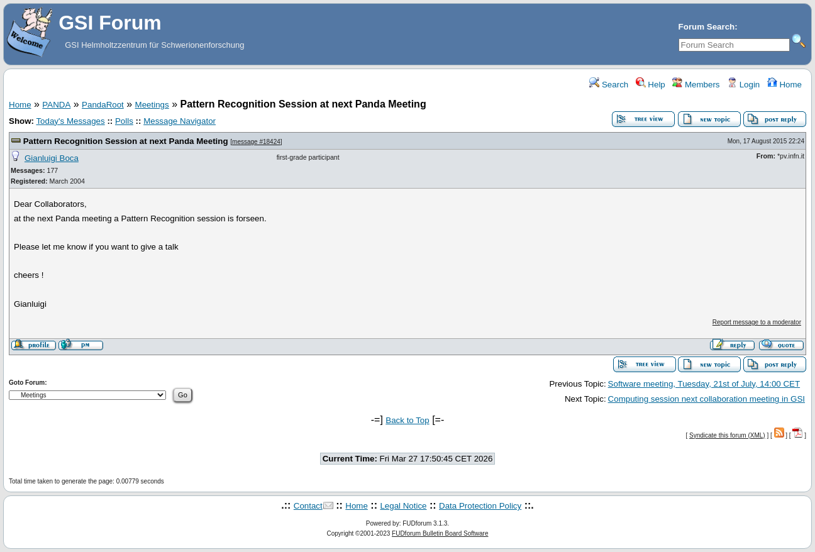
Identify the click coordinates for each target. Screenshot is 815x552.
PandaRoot (103, 104)
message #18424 (256, 141)
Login (743, 84)
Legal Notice (403, 506)
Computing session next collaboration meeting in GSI (706, 399)
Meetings (152, 104)
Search (608, 84)
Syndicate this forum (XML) (727, 435)
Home (784, 84)
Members (695, 84)
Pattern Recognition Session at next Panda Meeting (125, 141)
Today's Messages (70, 121)
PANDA (56, 104)
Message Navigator (179, 121)
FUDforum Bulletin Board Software (440, 533)
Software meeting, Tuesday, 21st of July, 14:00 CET (704, 384)
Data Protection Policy (480, 506)
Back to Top (407, 420)
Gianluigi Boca (52, 158)
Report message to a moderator (756, 322)
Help (650, 84)
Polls (124, 121)
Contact (308, 506)
